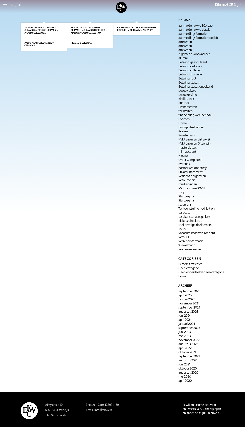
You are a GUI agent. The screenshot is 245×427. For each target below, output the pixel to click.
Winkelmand (186, 245)
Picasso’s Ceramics (81, 42)
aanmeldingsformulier (192, 33)
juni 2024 (184, 315)
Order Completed (190, 159)
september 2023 (189, 327)
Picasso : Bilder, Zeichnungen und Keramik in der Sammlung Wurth (136, 28)
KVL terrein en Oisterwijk (194, 143)
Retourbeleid (186, 179)
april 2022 (184, 347)
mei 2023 (184, 335)
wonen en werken (190, 249)
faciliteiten (185, 110)
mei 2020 (184, 376)
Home (182, 123)
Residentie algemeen (192, 175)
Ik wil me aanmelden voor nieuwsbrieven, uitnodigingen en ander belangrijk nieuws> (202, 409)
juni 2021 (184, 364)
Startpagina (186, 196)
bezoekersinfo (187, 94)
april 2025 (185, 295)
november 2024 (188, 303)
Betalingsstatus (188, 82)
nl (19, 4)
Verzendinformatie (190, 240)
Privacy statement (190, 171)
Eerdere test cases (190, 263)
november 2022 (188, 339)
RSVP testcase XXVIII (191, 188)
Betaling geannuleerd (192, 62)
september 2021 (189, 356)
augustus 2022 (188, 343)
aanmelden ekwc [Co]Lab (195, 25)
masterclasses (187, 147)
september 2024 (189, 307)
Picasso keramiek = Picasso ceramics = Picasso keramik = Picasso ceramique (41, 30)
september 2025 (189, 291)
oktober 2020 (187, 368)
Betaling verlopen (190, 66)
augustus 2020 (188, 372)
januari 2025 (186, 299)
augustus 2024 (188, 311)
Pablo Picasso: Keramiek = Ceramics (39, 44)
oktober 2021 (187, 352)
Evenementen (187, 106)
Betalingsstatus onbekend (195, 86)
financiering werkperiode (195, 114)
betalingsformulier (190, 74)
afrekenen (185, 41)
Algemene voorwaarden (194, 53)
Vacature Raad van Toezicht (196, 232)
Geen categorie (188, 267)
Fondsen (184, 118)
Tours (182, 228)
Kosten (183, 131)
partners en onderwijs (192, 167)
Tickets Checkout (189, 220)
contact (183, 102)
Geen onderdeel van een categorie (201, 272)
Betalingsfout (187, 78)
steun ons (184, 204)
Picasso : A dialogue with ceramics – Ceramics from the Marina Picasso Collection (88, 30)
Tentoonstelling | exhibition (196, 208)
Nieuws (183, 155)
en (12, 4)
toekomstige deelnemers (194, 224)
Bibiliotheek (186, 98)
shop (181, 192)
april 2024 (184, 319)
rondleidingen (187, 184)
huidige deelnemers (191, 127)
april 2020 (185, 380)
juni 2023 (184, 331)
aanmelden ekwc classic (194, 29)
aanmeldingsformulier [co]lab (198, 37)
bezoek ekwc (187, 90)
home (182, 276)
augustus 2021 (188, 360)
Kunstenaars (186, 135)
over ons (184, 163)
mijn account (187, 151)
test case (184, 212)
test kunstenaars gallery (194, 216)
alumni (182, 57)
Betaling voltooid (189, 70)
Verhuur (183, 236)
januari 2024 (186, 323)
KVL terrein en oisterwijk (194, 139)
